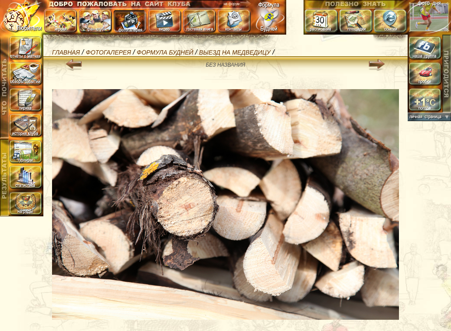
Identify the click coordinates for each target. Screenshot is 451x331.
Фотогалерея (108, 52)
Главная (66, 52)
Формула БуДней (165, 52)
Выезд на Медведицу (235, 52)
